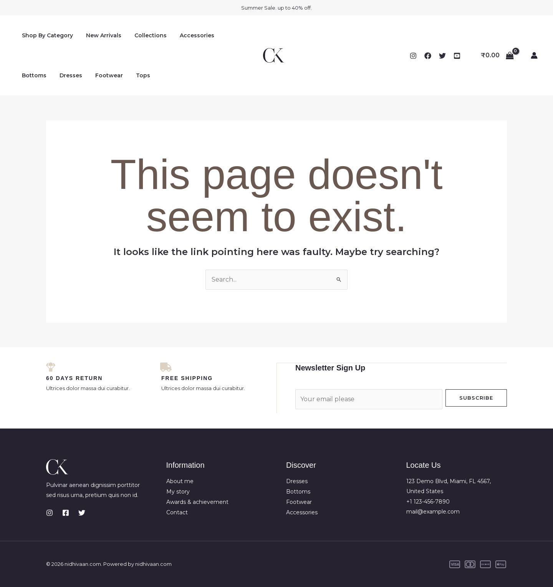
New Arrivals (100, 35)
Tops (100, 75)
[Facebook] (427, 55)
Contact (177, 511)
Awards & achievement (197, 501)
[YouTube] (457, 55)
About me (180, 480)
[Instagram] (413, 55)
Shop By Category (46, 35)
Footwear (68, 75)
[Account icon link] (534, 55)
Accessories (189, 35)
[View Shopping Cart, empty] (497, 55)
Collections (145, 35)
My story (178, 490)
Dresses (32, 75)
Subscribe (476, 397)
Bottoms (229, 35)
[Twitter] (442, 55)
